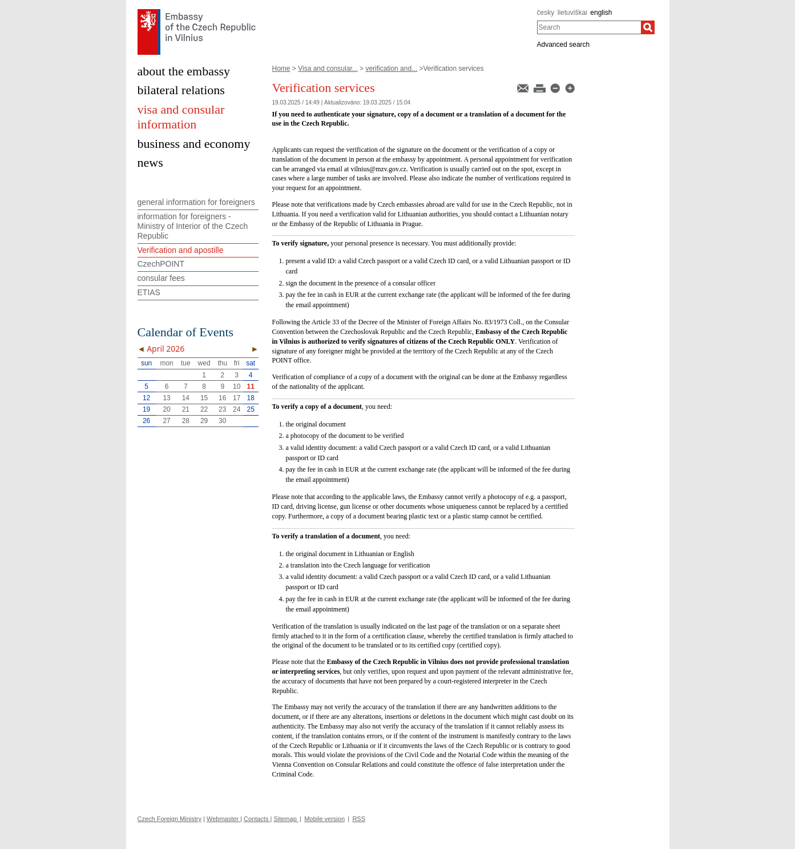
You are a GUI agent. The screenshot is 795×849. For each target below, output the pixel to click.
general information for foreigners (196, 202)
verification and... (391, 69)
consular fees (161, 278)
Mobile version (324, 818)
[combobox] (589, 27)
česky (546, 13)
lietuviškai (572, 13)
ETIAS (149, 292)
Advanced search (563, 44)
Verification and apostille (181, 250)
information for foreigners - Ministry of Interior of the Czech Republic (193, 226)
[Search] (648, 27)
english (601, 13)
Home (281, 69)
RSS (358, 818)
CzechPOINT (161, 263)
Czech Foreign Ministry (169, 818)
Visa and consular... (328, 69)
